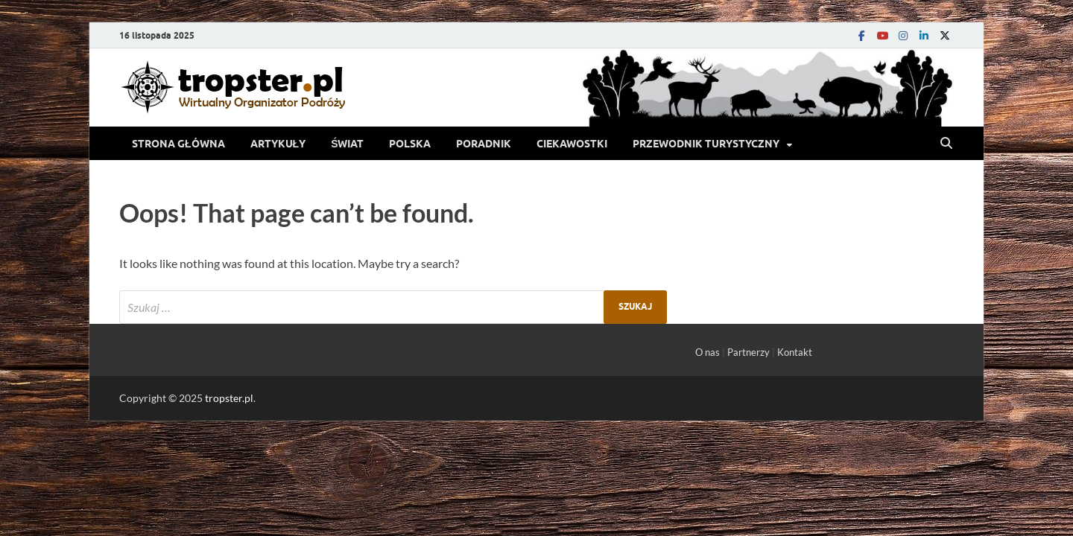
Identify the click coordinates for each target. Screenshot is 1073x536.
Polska (410, 144)
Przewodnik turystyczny (706, 144)
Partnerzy (748, 352)
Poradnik (483, 144)
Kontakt (794, 352)
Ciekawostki (571, 144)
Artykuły (278, 144)
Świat (347, 144)
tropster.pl (229, 398)
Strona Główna (178, 144)
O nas (707, 352)
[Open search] (946, 144)
